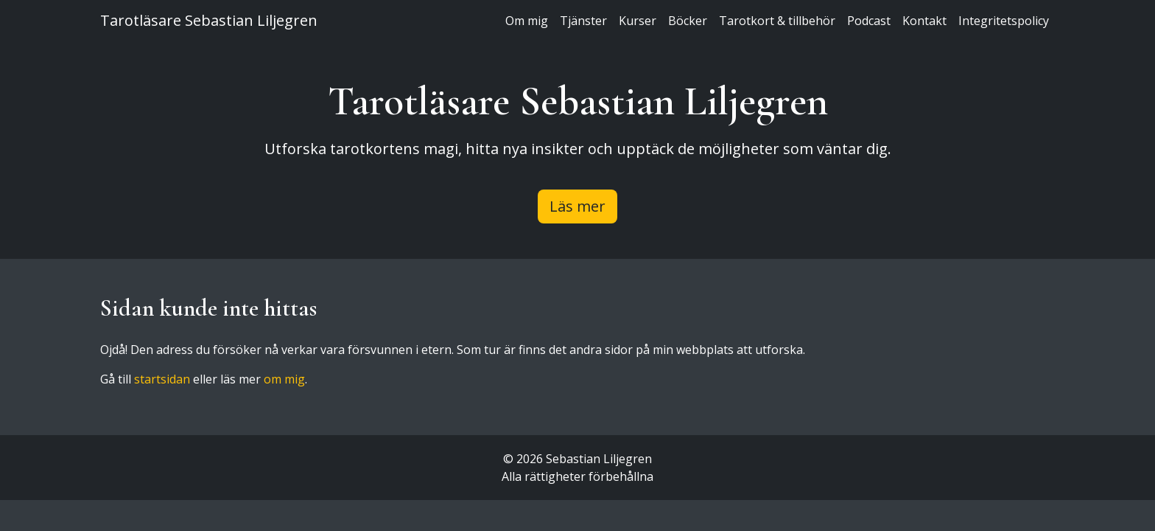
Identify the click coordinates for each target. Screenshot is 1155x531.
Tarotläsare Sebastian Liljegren (208, 20)
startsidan (162, 379)
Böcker (687, 21)
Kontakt (924, 21)
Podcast (869, 21)
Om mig (526, 21)
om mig (284, 379)
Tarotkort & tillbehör (777, 21)
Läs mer (577, 206)
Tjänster (583, 21)
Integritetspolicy (1003, 21)
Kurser (637, 21)
